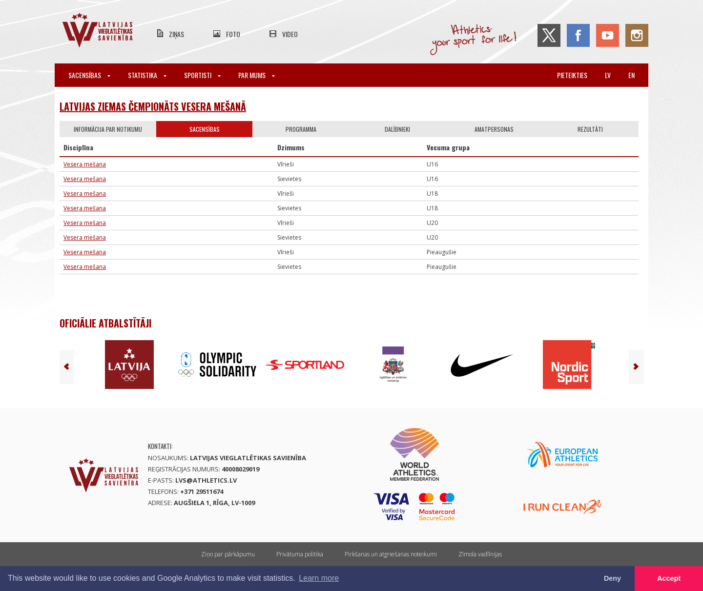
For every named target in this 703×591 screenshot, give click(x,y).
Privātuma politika (299, 554)
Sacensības (89, 75)
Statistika (147, 75)
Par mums (256, 75)
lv (608, 75)
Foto (233, 34)
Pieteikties (572, 75)
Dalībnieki (397, 129)
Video (290, 34)
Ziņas (176, 34)
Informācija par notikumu (108, 129)
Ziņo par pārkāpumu (228, 554)
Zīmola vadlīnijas (480, 554)
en (631, 75)
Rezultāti (590, 129)
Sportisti (202, 75)
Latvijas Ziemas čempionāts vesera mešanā (153, 106)
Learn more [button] (319, 578)
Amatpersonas (494, 129)
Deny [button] (612, 578)
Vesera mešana (84, 164)
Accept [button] (669, 578)
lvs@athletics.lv (206, 480)
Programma (301, 129)
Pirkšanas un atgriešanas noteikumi (391, 554)
